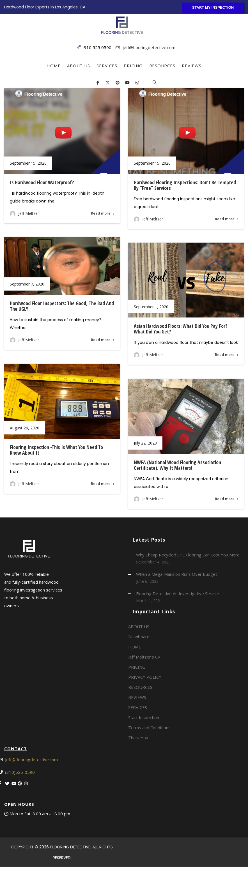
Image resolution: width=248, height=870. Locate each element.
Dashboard (139, 636)
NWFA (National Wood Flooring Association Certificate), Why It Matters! (177, 466)
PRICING (133, 65)
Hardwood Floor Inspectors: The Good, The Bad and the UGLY (62, 306)
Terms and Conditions (149, 727)
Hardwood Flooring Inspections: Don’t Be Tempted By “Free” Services (185, 185)
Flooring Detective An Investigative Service (177, 593)
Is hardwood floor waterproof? (42, 182)
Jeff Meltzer (28, 213)
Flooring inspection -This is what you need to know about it (56, 450)
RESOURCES (162, 65)
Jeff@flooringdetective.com (31, 759)
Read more (101, 213)
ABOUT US (78, 65)
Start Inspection (143, 717)
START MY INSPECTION (213, 7)
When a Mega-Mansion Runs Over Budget (176, 574)
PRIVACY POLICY (144, 677)
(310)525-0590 (20, 772)
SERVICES (107, 65)
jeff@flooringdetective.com (149, 47)
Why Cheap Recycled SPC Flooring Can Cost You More (188, 555)
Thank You (138, 737)
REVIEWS (191, 65)
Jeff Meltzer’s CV (144, 657)
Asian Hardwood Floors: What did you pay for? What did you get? (180, 329)
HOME (53, 65)
